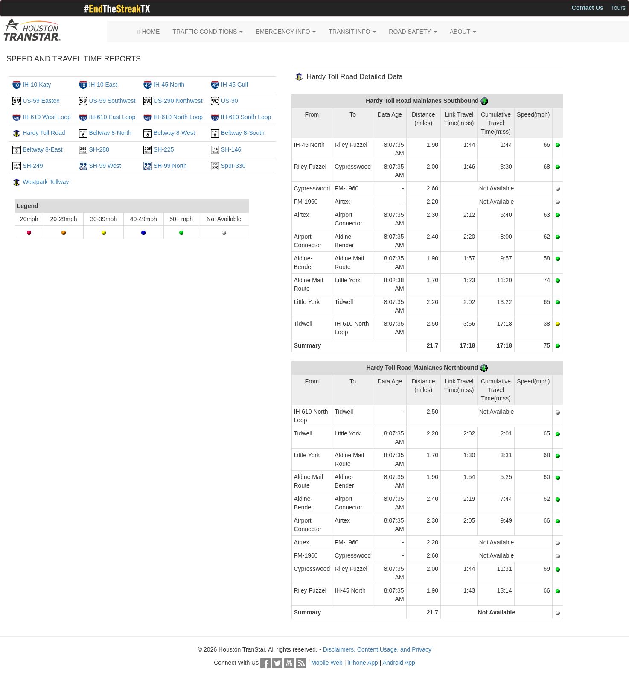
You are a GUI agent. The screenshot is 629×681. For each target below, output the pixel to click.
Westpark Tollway (46, 181)
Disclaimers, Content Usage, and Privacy (377, 649)
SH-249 (33, 165)
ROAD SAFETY (413, 31)
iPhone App (362, 662)
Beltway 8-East (42, 149)
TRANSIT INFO (352, 31)
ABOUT (463, 31)
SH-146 (231, 149)
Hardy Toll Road (44, 132)
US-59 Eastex (41, 100)
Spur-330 (233, 165)
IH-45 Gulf (234, 84)
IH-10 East (103, 84)
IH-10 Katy (37, 84)
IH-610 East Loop (112, 117)
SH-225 (164, 149)
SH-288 (99, 149)
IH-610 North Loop (178, 117)
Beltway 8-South (243, 132)
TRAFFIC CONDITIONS (207, 31)
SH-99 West (105, 165)
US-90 (229, 100)
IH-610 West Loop (47, 117)
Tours (618, 7)
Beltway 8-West (174, 132)
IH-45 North (169, 84)
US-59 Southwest (112, 100)
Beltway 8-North (110, 132)
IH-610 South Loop (246, 117)
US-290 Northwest (178, 100)
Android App (399, 662)
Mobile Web (327, 662)
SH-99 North (170, 165)
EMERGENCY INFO (286, 31)
